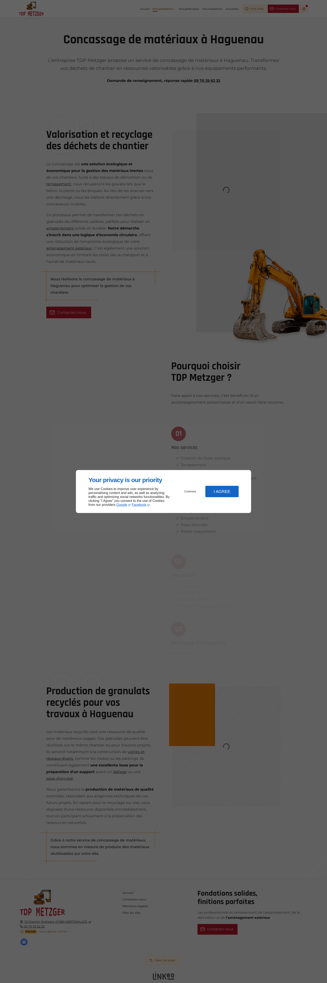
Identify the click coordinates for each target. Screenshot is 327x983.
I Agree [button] (222, 491)
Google (121, 505)
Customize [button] (190, 491)
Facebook (139, 505)
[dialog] (163, 491)
